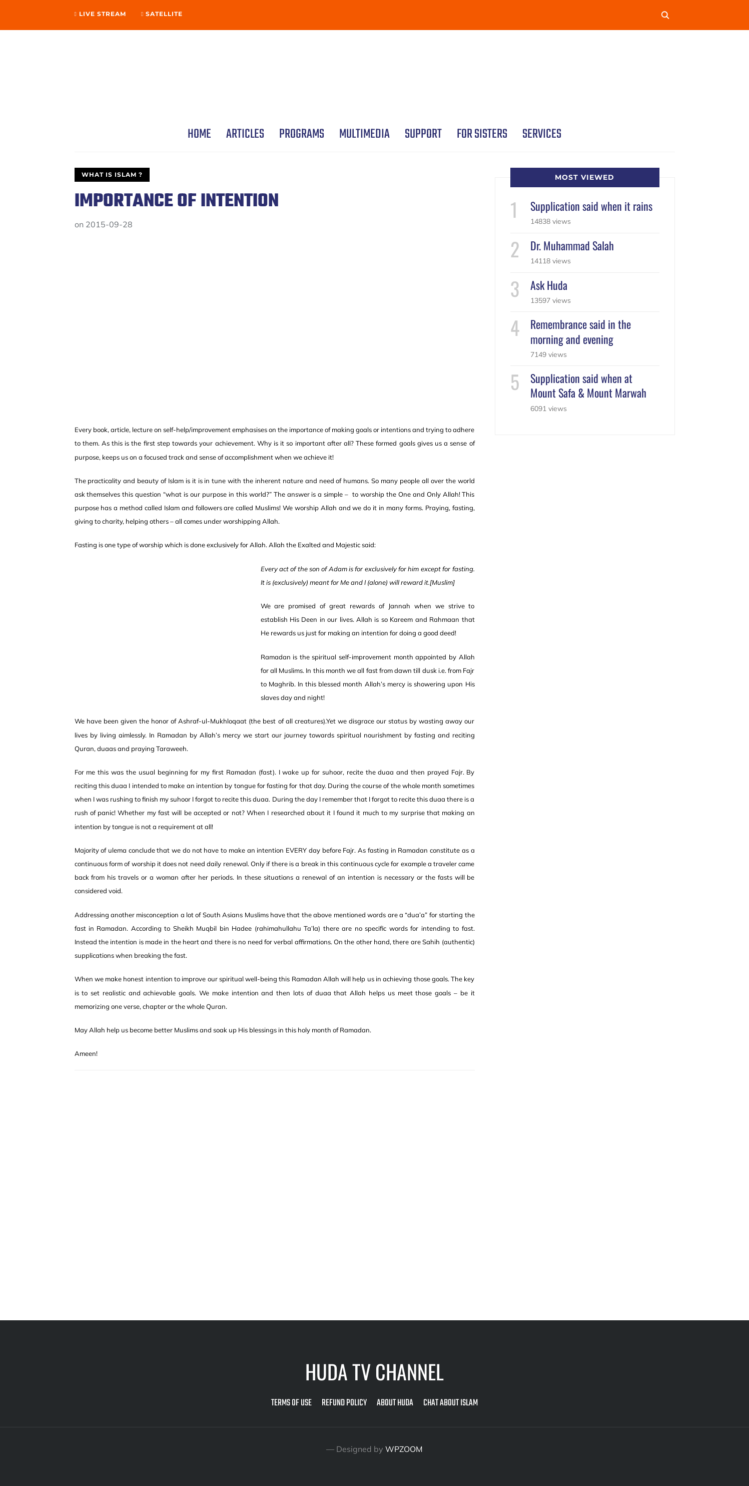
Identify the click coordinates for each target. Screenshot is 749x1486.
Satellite (162, 14)
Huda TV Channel (374, 1371)
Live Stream (100, 14)
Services (541, 134)
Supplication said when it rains (591, 206)
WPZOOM (404, 1449)
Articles (245, 134)
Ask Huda (548, 285)
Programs (301, 134)
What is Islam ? (112, 174)
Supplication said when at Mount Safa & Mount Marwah (588, 385)
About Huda (395, 1403)
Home (199, 134)
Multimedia (364, 134)
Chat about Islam (450, 1403)
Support (423, 134)
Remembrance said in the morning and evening (580, 331)
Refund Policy (344, 1403)
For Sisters (482, 134)
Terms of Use (291, 1403)
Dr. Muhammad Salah (572, 245)
